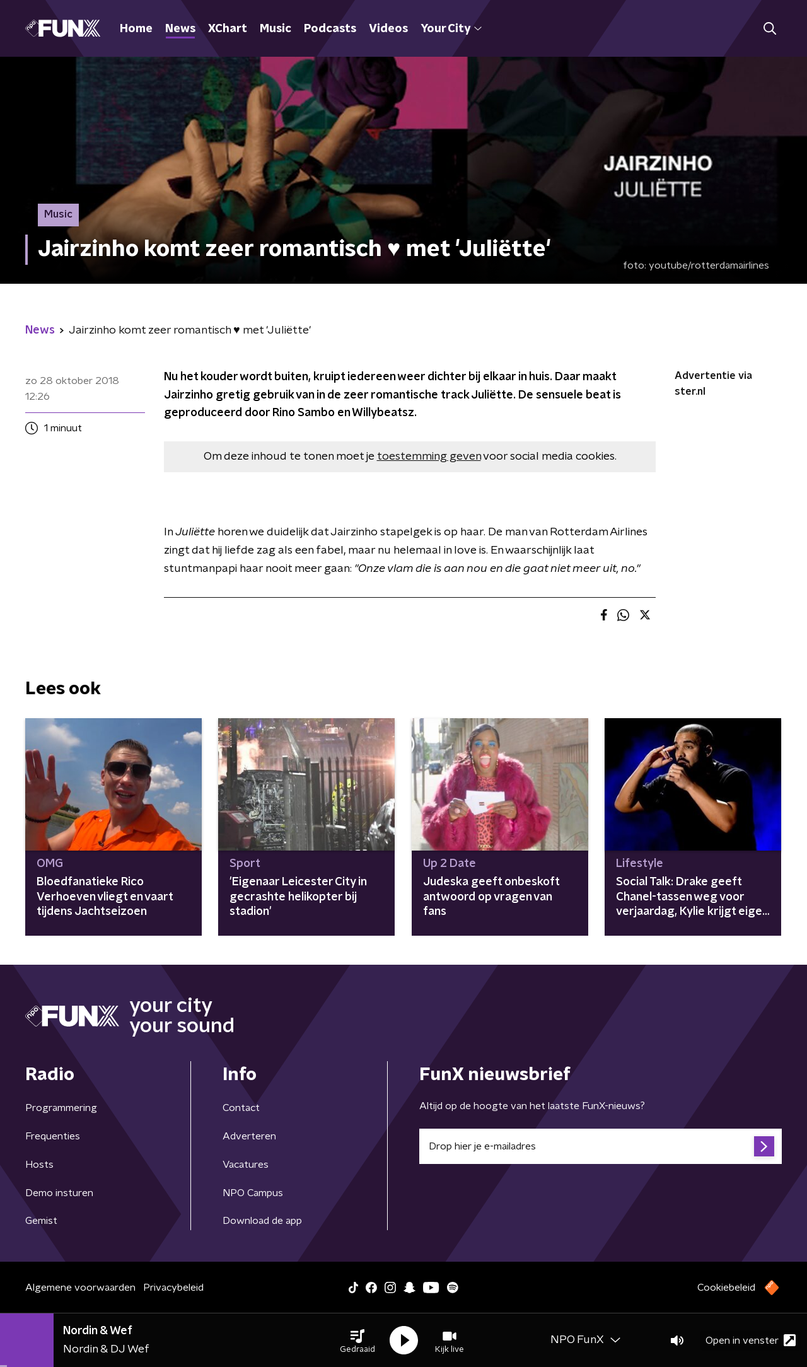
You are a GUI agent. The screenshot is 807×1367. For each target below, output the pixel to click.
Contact (241, 1108)
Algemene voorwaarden (80, 1288)
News (180, 29)
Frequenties (52, 1136)
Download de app (262, 1221)
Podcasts (330, 29)
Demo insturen (59, 1193)
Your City (451, 29)
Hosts (39, 1165)
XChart (227, 29)
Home (136, 29)
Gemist (41, 1221)
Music (275, 29)
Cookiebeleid (726, 1288)
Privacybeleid (173, 1288)
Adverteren (249, 1136)
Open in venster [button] (750, 1340)
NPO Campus (253, 1193)
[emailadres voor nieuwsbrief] (600, 1146)
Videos (388, 29)
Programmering (61, 1108)
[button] (357, 1340)
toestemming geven (429, 456)
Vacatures (246, 1165)
